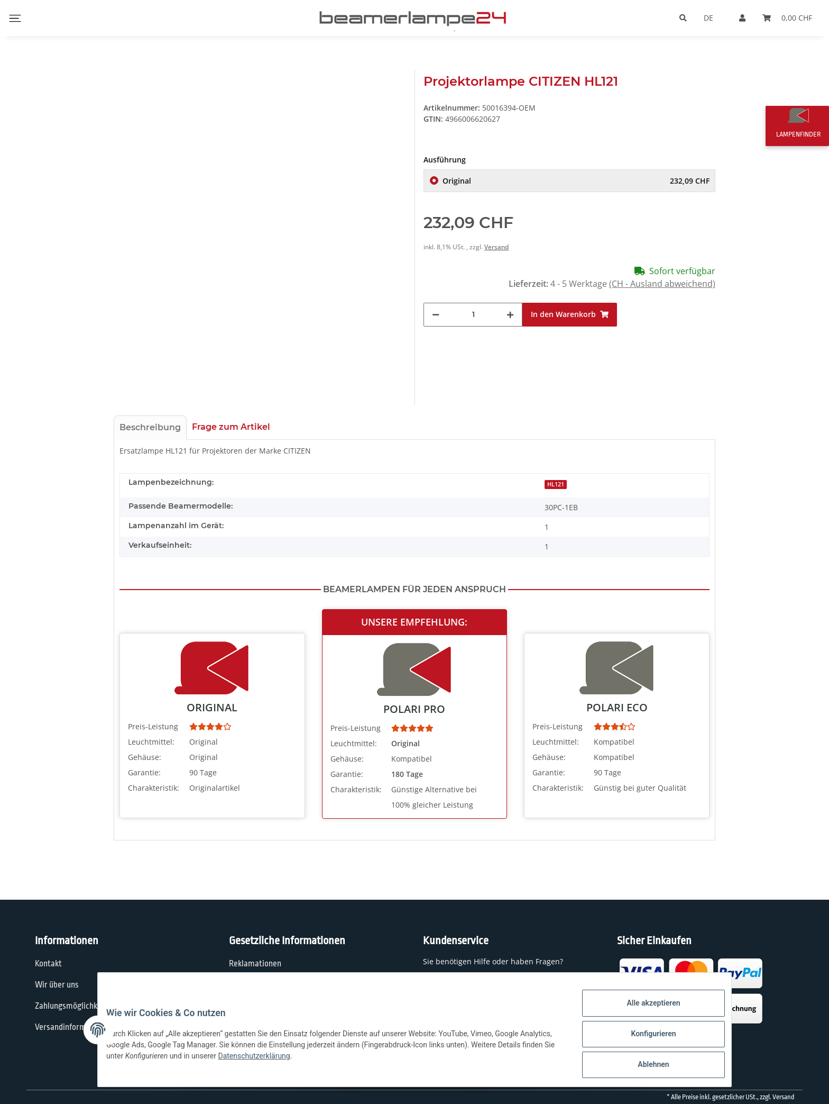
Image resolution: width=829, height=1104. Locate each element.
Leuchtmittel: (151, 742)
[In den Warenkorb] (569, 315)
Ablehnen (644, 1066)
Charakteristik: (153, 788)
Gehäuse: (144, 757)
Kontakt (48, 964)
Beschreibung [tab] (150, 427)
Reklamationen (255, 964)
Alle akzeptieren (644, 1011)
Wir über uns (57, 985)
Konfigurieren (644, 1039)
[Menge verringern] (435, 314)
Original (576, 180)
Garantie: (144, 772)
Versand (496, 246)
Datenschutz (251, 985)
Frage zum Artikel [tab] (231, 427)
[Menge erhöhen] (510, 314)
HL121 (555, 484)
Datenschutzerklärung (321, 1061)
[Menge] (473, 314)
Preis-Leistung (153, 726)
